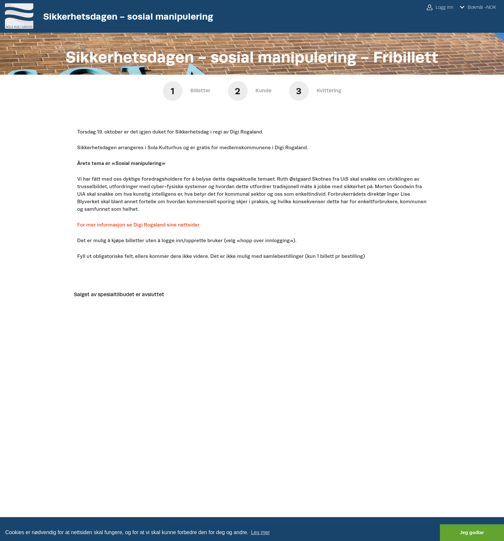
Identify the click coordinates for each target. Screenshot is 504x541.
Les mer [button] (260, 532)
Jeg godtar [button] (472, 532)
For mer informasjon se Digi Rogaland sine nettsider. (138, 224)
